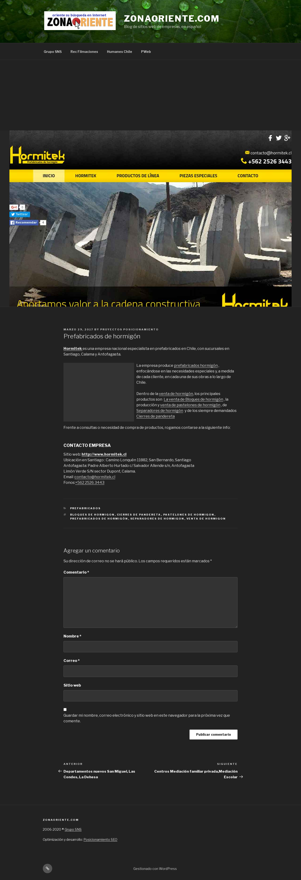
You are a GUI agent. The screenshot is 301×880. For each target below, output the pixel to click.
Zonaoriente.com (172, 18)
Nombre (72, 636)
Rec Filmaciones (84, 52)
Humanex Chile (119, 52)
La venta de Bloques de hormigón (193, 399)
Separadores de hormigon (157, 518)
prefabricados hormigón (196, 365)
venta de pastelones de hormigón (190, 405)
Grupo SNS (53, 52)
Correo (71, 660)
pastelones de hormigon (188, 514)
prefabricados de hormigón (99, 518)
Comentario (76, 572)
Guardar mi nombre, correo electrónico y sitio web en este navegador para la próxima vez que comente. (146, 718)
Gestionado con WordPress (155, 869)
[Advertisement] (150, 95)
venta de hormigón (176, 393)
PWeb (146, 52)
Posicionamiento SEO (100, 839)
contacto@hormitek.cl (95, 477)
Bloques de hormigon (92, 514)
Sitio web (72, 685)
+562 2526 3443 (89, 482)
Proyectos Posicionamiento (129, 329)
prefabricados (85, 508)
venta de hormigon (206, 518)
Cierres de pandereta (155, 416)
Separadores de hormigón (159, 410)
